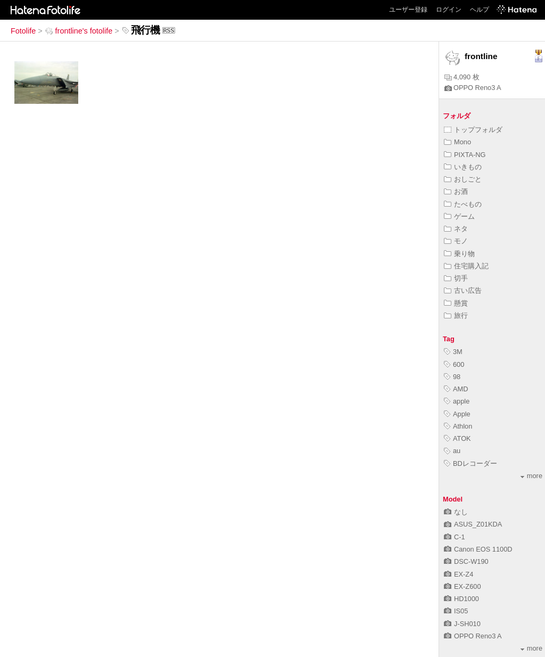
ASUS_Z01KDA (473, 524)
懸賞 (456, 303)
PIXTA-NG (465, 155)
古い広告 (463, 290)
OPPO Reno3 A (472, 88)
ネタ (456, 229)
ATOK (457, 438)
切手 (456, 278)
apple (456, 401)
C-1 (454, 537)
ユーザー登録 (408, 9)
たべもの (463, 204)
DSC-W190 (466, 561)
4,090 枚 (462, 77)
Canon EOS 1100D (478, 549)
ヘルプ (479, 9)
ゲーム (459, 216)
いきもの (463, 167)
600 (454, 364)
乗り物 (459, 254)
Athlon (458, 426)
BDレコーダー (470, 463)
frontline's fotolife (79, 31)
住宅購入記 (466, 266)
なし (456, 512)
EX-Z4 (458, 574)
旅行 (456, 315)
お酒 (456, 191)
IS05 (456, 611)
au (452, 451)
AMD (456, 389)
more (531, 476)
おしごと (463, 179)
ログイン (448, 9)
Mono (457, 142)
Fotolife (23, 31)
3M (453, 352)
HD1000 (461, 599)
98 (452, 377)
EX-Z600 (462, 586)
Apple (457, 414)
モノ (456, 241)
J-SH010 (462, 624)
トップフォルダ (473, 130)
